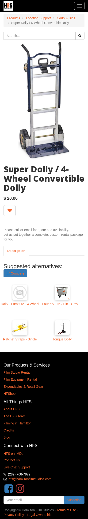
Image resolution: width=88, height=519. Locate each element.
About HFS (11, 409)
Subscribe (74, 500)
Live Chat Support (17, 467)
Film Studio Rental (17, 372)
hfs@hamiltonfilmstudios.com (30, 479)
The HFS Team (15, 416)
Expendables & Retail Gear (23, 386)
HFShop (9, 393)
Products (13, 18)
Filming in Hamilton (17, 423)
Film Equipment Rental (20, 379)
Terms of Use (66, 510)
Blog (7, 437)
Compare (15, 273)
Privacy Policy (14, 515)
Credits (9, 430)
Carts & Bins (66, 18)
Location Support (38, 18)
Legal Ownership (39, 515)
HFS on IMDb (13, 453)
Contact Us (12, 460)
